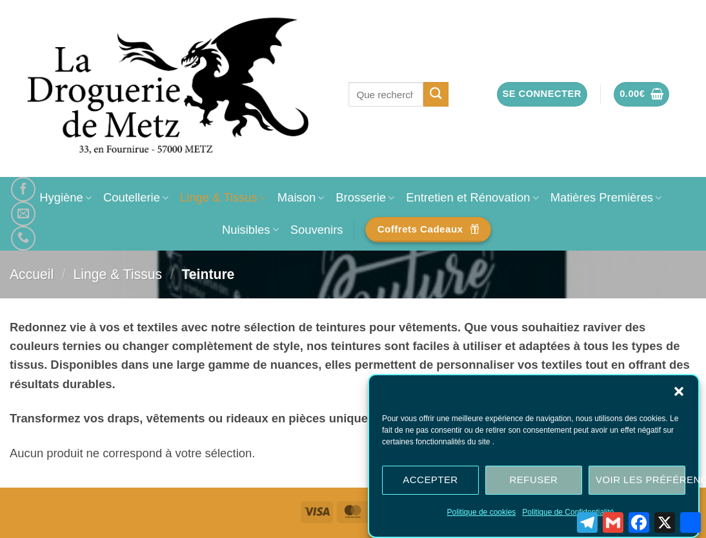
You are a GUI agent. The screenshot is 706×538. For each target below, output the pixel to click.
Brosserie (365, 197)
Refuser (534, 482)
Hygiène (65, 197)
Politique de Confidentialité (568, 514)
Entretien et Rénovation (472, 197)
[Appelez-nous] (23, 238)
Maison (300, 197)
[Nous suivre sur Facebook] (23, 189)
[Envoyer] (436, 94)
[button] (678, 394)
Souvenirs (316, 229)
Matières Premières (606, 197)
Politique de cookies (481, 514)
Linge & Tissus (223, 197)
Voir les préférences (640, 482)
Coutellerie (135, 197)
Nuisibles (250, 229)
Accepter (430, 482)
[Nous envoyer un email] (23, 214)
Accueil (32, 274)
